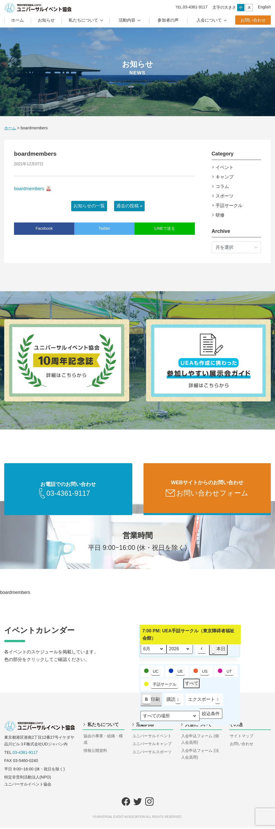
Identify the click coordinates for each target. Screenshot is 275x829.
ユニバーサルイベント (152, 737)
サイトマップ (241, 737)
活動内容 (127, 20)
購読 (174, 700)
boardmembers (29, 188)
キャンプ (225, 176)
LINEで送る (164, 228)
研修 (220, 215)
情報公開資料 (95, 751)
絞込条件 (211, 716)
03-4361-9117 (25, 753)
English (264, 7)
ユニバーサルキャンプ (152, 745)
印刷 (151, 702)
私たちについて (83, 20)
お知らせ (46, 20)
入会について (209, 20)
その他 (235, 725)
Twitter (104, 228)
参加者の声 (168, 20)
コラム (222, 186)
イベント (225, 167)
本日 (218, 650)
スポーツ (225, 196)
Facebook (44, 228)
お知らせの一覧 (89, 205)
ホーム (17, 20)
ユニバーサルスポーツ (152, 753)
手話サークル (229, 205)
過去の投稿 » (129, 205)
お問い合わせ (253, 20)
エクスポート (204, 700)
